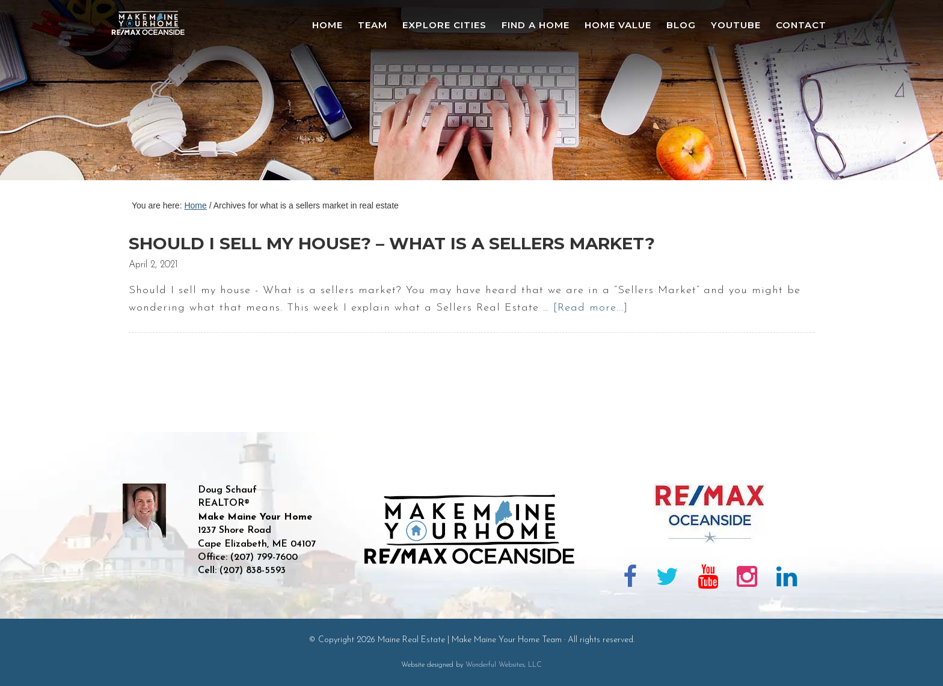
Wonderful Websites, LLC (503, 665)
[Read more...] (590, 308)
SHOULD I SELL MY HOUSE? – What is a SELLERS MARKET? (392, 243)
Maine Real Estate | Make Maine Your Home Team (154, 93)
